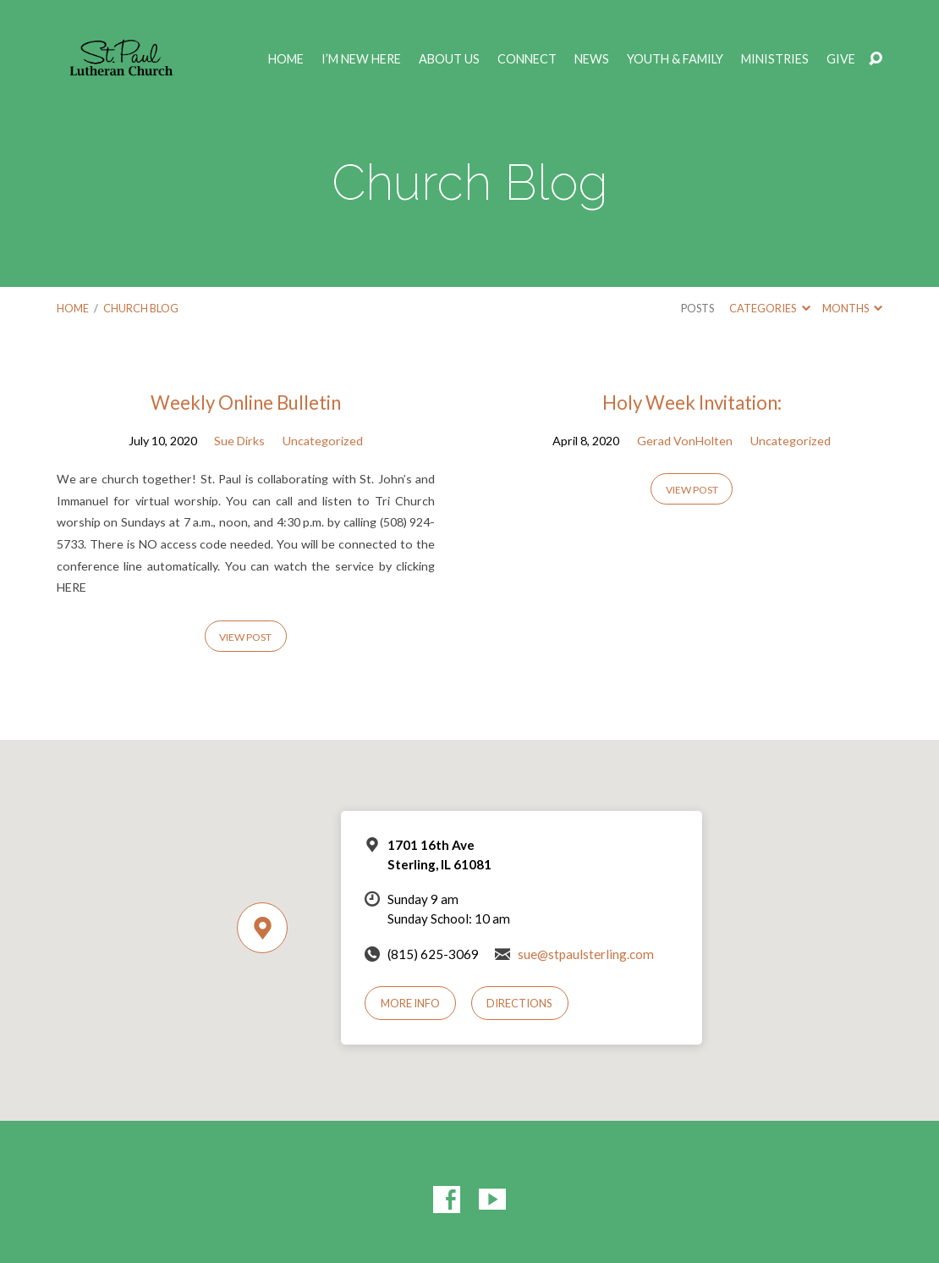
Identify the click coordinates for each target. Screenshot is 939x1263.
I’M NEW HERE (361, 59)
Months (852, 308)
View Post (245, 637)
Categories (769, 308)
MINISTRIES (775, 59)
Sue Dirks (239, 440)
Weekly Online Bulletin (246, 402)
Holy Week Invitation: (692, 402)
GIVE (840, 59)
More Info (410, 1003)
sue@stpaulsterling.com (586, 954)
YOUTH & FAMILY (675, 59)
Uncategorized (323, 440)
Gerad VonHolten (685, 440)
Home (286, 59)
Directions (519, 1003)
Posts (697, 308)
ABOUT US (449, 59)
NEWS (591, 59)
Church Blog (140, 308)
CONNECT (527, 59)
